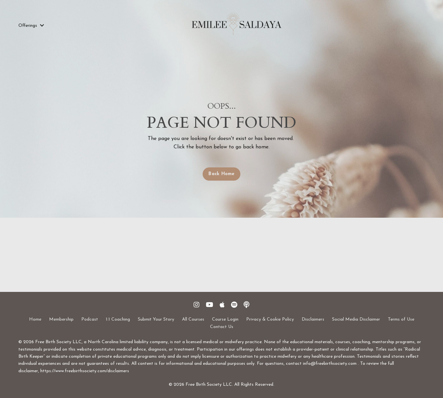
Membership (61, 319)
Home (35, 319)
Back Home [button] (221, 174)
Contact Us (221, 326)
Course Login (225, 319)
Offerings (31, 25)
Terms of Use (401, 319)
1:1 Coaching (118, 319)
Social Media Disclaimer (356, 319)
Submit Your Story (156, 319)
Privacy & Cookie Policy (270, 319)
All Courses (193, 319)
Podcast (89, 319)
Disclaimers (313, 319)
